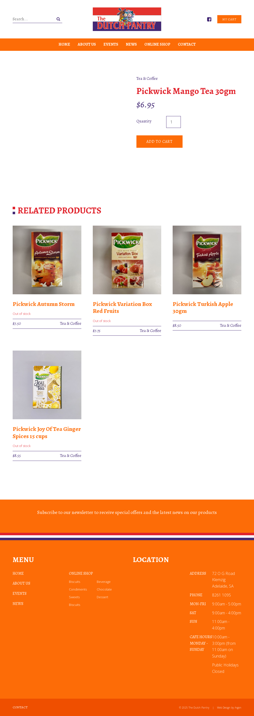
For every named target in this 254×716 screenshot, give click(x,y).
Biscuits (74, 581)
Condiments (78, 589)
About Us (87, 44)
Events (110, 44)
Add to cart (159, 141)
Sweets (74, 597)
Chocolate (104, 589)
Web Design (223, 707)
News (131, 44)
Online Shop (157, 44)
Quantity (143, 121)
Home (64, 44)
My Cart (229, 19)
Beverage (104, 581)
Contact (187, 44)
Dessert (102, 597)
